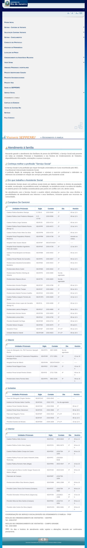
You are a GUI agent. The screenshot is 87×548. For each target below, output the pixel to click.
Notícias (7, 113)
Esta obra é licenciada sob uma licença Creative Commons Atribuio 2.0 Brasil (43, 542)
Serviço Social (9, 93)
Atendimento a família (11, 98)
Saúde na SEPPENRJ (12, 88)
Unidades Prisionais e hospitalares (16, 67)
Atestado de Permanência (13, 47)
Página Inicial (9, 22)
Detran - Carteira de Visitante (15, 27)
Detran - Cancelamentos (13, 37)
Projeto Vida (9, 83)
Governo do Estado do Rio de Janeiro (16, 3)
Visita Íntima (8, 62)
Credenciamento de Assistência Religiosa (18, 57)
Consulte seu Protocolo (13, 42)
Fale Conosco (9, 118)
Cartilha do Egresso (11, 103)
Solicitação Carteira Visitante (15, 32)
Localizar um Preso (11, 52)
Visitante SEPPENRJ (20, 137)
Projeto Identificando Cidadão (15, 72)
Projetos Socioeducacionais (14, 78)
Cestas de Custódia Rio (12, 108)
